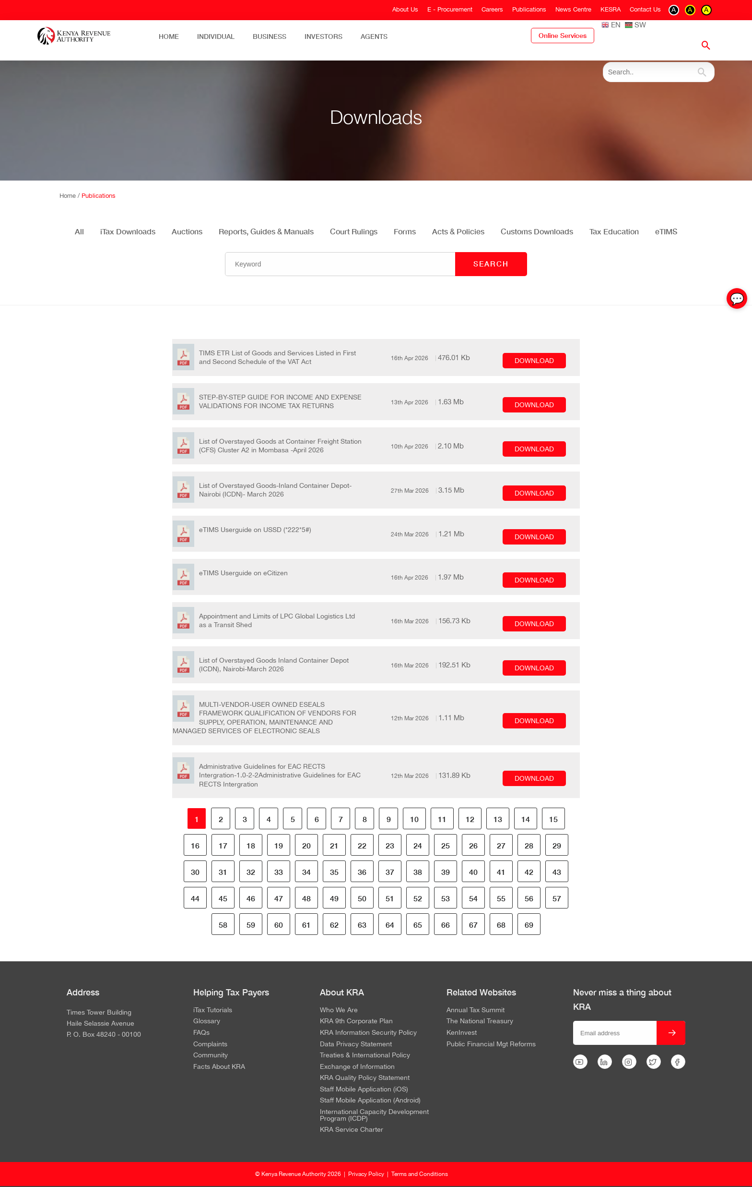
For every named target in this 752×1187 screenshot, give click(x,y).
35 (334, 871)
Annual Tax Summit (475, 1010)
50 (362, 898)
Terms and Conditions (419, 1174)
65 (417, 924)
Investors (323, 36)
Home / (70, 195)
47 (278, 898)
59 (251, 924)
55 (501, 898)
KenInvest (461, 1033)
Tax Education (614, 231)
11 (442, 819)
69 (529, 924)
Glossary (206, 1021)
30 (195, 871)
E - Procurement (449, 9)
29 (556, 845)
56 (529, 898)
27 (501, 845)
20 (306, 845)
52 (417, 898)
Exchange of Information (357, 1067)
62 (334, 924)
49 (334, 898)
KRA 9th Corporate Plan (356, 1021)
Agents (374, 36)
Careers (492, 9)
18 (251, 845)
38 (417, 871)
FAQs (201, 1033)
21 (334, 845)
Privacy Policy (366, 1174)
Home (169, 36)
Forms (405, 231)
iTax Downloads (127, 231)
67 (473, 924)
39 (445, 871)
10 (414, 819)
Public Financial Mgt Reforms (491, 1044)
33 (278, 871)
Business (269, 36)
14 (525, 819)
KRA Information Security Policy (368, 1033)
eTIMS (666, 231)
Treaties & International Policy (365, 1055)
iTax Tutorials (212, 1010)
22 (362, 845)
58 (223, 924)
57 (556, 898)
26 (473, 845)
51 (390, 898)
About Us (405, 9)
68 (501, 924)
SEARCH (491, 263)
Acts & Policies (458, 231)
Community (210, 1055)
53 (445, 898)
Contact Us (645, 9)
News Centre (573, 9)
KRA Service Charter (351, 1129)
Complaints (210, 1044)
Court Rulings (353, 231)
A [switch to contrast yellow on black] (690, 9)
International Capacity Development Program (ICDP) (374, 1115)
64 (390, 924)
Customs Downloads (537, 231)
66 (445, 924)
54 (473, 898)
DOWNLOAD (534, 360)
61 (306, 924)
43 (556, 871)
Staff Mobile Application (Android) (370, 1100)
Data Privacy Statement (356, 1044)
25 (445, 845)
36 (362, 871)
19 (278, 845)
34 (306, 871)
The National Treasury (479, 1021)
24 (417, 845)
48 (306, 898)
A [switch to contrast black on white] (673, 9)
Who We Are (339, 1010)
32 (251, 871)
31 (223, 871)
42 (529, 871)
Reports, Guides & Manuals (266, 231)
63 (362, 924)
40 (473, 871)
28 (529, 845)
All (79, 231)
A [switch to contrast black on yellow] (706, 9)
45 (223, 898)
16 (195, 845)
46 (251, 898)
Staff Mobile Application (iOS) (364, 1089)
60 (278, 924)
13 (498, 819)
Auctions (187, 231)
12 (470, 819)
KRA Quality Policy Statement (365, 1078)
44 (195, 898)
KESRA (610, 9)
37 (390, 871)
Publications (529, 9)
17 (223, 845)
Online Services (563, 35)
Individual (216, 36)
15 (553, 819)
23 (390, 845)
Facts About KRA (219, 1067)
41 (501, 871)
